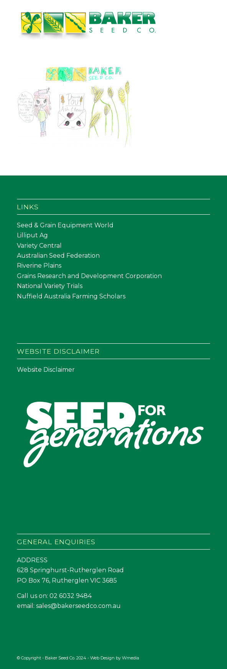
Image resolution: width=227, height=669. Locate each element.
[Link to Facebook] (193, 656)
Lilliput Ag (32, 235)
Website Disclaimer (46, 369)
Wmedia (130, 658)
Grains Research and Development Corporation (89, 276)
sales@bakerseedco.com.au (78, 605)
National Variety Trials (49, 286)
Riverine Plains (39, 265)
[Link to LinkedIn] (204, 656)
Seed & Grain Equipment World (65, 225)
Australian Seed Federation (58, 255)
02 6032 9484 (70, 595)
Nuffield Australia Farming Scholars (71, 296)
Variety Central (39, 245)
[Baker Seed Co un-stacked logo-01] (94, 26)
